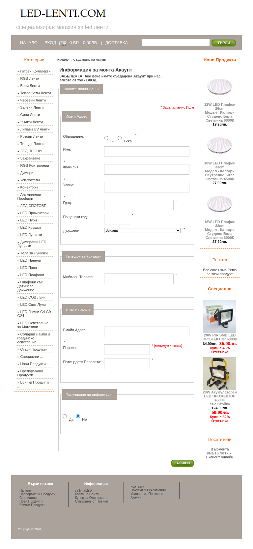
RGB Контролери (33, 165)
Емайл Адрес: (74, 330)
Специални (220, 288)
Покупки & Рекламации (148, 490)
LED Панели (29, 260)
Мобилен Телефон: (79, 277)
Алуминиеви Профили (29, 196)
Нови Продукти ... (33, 364)
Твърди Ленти (30, 144)
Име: (67, 149)
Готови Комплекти (34, 71)
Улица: (68, 185)
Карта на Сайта (87, 494)
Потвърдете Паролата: (82, 362)
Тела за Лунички (32, 253)
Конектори (27, 187)
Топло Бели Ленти (34, 93)
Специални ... (30, 357)
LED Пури (27, 220)
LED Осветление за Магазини (33, 325)
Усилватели (28, 180)
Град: (67, 203)
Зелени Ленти (30, 107)
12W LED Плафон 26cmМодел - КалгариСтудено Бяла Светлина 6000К (219, 110)
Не (84, 419)
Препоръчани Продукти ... (30, 373)
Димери (25, 173)
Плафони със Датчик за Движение (30, 286)
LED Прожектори (33, 213)
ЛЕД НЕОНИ (29, 151)
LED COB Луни (31, 297)
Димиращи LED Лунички (31, 244)
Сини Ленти (28, 115)
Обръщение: (73, 136)
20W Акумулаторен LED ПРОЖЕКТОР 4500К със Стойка (220, 396)
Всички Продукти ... (33, 384)
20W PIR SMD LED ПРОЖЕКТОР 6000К (220, 335)
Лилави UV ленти (33, 129)
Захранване (29, 158)
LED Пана (27, 268)
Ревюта (219, 259)
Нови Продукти (220, 59)
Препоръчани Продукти (37, 494)
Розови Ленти (30, 136)
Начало (29, 42)
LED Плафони (30, 275)
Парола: (70, 348)
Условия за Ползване (146, 494)
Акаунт (135, 497)
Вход (50, 42)
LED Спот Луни (31, 304)
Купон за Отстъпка (89, 498)
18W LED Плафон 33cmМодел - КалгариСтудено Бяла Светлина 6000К (219, 228)
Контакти (137, 486)
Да (71, 419)
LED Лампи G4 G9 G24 (34, 314)
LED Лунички (29, 235)
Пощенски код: (75, 217)
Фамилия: (71, 167)
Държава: (71, 231)
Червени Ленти (31, 100)
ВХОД (91, 80)
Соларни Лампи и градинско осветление (33, 338)
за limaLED (83, 490)
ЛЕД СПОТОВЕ (31, 206)
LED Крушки (29, 227)
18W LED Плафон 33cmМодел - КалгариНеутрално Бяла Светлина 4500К (219, 169)
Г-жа (128, 141)
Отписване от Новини (91, 501)
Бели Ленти (28, 86)
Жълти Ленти (30, 122)
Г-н (113, 141)
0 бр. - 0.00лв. (84, 42)
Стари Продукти (32, 349)
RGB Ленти (28, 78)
